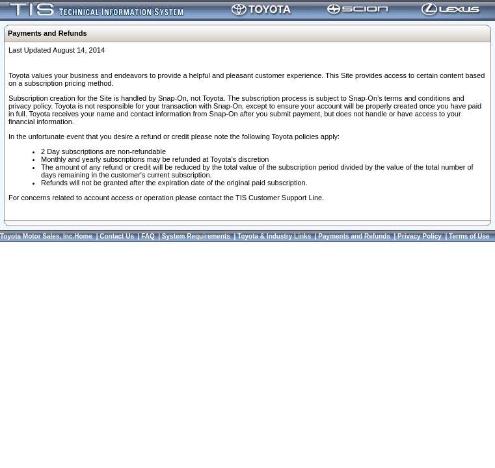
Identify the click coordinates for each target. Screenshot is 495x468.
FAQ (148, 236)
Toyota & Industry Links (274, 236)
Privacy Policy (419, 236)
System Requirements (196, 236)
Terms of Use (469, 236)
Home (83, 236)
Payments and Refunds (354, 236)
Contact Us (117, 236)
